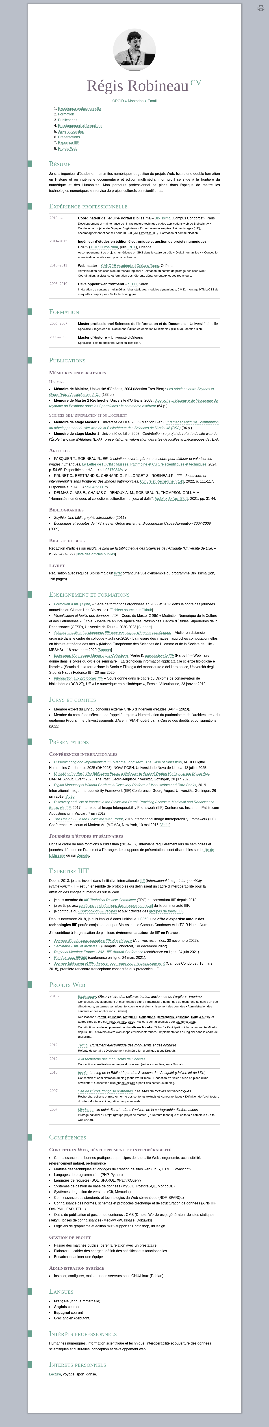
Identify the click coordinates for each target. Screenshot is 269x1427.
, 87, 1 (172, 502)
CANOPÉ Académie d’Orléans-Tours (130, 268)
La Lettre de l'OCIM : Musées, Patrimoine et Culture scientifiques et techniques (144, 468)
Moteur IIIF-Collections (139, 1024)
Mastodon (136, 102)
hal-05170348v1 (112, 474)
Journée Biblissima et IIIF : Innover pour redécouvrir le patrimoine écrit (109, 970)
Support (144, 632)
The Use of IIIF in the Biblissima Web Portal (88, 825)
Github (180, 1029)
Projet (111, 1029)
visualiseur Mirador (139, 1035)
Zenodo (82, 862)
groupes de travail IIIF (166, 918)
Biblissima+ (86, 1004)
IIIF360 (143, 926)
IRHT (131, 249)
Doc (130, 1029)
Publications (67, 121)
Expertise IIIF (67, 144)
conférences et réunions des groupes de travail (115, 912)
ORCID (118, 102)
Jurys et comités (70, 132)
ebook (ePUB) (125, 1091)
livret (118, 577)
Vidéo (69, 802)
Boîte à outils (200, 1024)
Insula (82, 1081)
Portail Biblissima (108, 1024)
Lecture (54, 1385)
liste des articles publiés (96, 558)
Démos (121, 1029)
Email (152, 102)
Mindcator (85, 1118)
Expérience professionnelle (78, 109)
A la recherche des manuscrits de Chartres (111, 1067)
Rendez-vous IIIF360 (70, 965)
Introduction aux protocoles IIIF (78, 683)
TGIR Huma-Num (103, 249)
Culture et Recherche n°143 (162, 485)
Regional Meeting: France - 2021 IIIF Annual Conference (98, 959)
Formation (65, 115)
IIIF (142, 887)
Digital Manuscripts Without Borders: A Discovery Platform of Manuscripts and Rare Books (125, 791)
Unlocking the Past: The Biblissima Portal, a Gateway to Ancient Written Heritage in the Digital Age (131, 779)
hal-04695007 (95, 491)
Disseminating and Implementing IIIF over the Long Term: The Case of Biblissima (117, 768)
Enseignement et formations (79, 127)
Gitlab (193, 1029)
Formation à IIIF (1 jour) (72, 609)
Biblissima (162, 220)
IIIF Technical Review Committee (110, 907)
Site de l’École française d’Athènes (104, 1099)
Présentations (68, 138)
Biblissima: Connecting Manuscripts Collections (90, 660)
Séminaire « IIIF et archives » (76, 953)
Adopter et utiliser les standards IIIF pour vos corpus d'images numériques (112, 637)
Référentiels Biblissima (173, 1024)
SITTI (132, 286)
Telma (82, 1053)
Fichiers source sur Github (131, 614)
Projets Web (67, 150)
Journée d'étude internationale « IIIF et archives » (92, 947)
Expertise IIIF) (148, 235)
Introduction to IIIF (159, 660)
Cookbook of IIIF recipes (97, 918)
